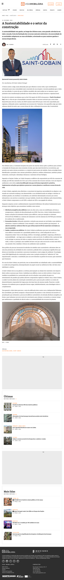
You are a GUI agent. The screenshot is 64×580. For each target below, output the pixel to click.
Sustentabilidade (7, 351)
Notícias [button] (6, 10)
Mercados (20, 15)
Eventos (45, 10)
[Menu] (2, 3)
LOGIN (58, 4)
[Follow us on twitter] (18, 561)
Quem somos (5, 566)
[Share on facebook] (50, 44)
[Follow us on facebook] (3, 561)
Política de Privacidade (7, 571)
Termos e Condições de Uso (8, 572)
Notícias (13, 15)
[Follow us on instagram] (10, 561)
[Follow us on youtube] (7, 561)
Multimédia (30, 10)
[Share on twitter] (54, 44)
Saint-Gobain (17, 351)
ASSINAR (51, 4)
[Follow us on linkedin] (14, 561)
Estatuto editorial (6, 568)
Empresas (38, 10)
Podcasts (52, 10)
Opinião (15, 10)
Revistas (22, 10)
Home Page (5, 15)
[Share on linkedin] (57, 44)
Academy (59, 10)
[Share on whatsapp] (60, 44)
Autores (3, 569)
